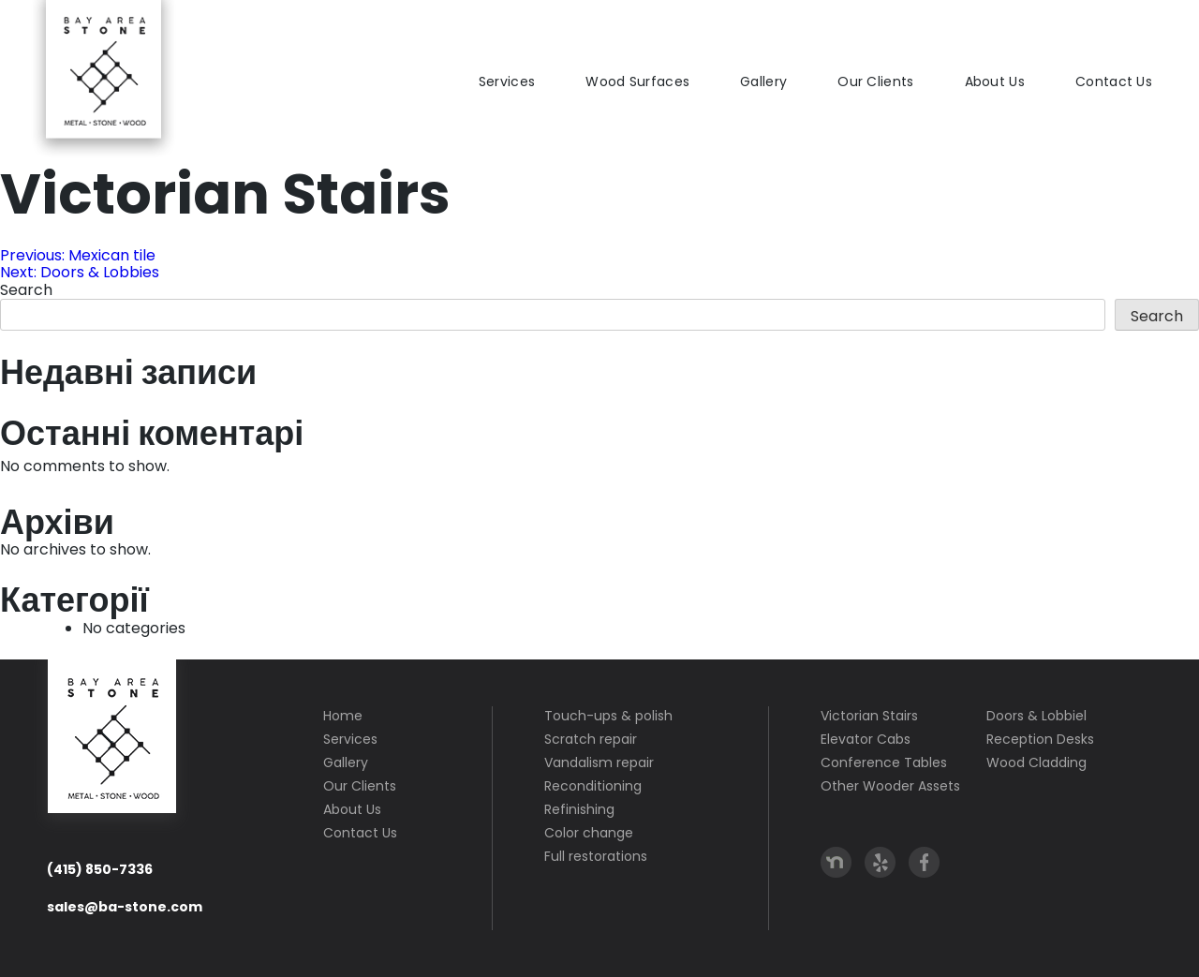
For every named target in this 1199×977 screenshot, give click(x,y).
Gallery (763, 81)
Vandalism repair (599, 762)
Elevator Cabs (865, 739)
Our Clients (875, 81)
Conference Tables (884, 762)
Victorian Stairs (869, 715)
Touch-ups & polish (608, 715)
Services (507, 81)
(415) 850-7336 (100, 869)
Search (26, 290)
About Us (995, 81)
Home (343, 715)
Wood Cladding (1036, 762)
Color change (588, 832)
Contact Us (1113, 81)
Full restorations (595, 856)
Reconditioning (593, 786)
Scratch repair (590, 739)
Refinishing (579, 809)
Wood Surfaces (637, 81)
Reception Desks (1040, 739)
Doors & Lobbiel (1036, 715)
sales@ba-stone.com (124, 906)
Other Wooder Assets (890, 786)
